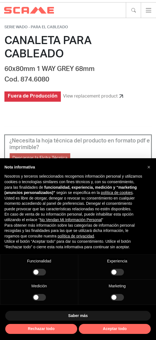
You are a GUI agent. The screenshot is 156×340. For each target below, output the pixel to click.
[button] (148, 167)
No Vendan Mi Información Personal (71, 220)
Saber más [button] (78, 315)
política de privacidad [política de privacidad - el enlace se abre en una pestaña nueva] (76, 236)
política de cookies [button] (117, 192)
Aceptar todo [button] (115, 328)
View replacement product (90, 96)
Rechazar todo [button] (41, 328)
